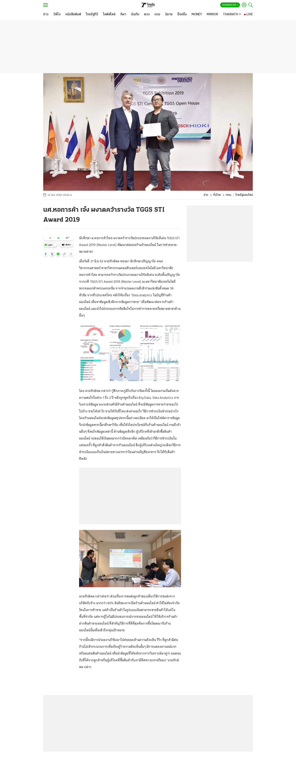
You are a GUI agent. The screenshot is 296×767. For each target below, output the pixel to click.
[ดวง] (147, 14)
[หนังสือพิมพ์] (73, 14)
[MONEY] (197, 14)
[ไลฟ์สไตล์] (109, 14)
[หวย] (157, 14)
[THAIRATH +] (232, 14)
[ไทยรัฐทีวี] (92, 14)
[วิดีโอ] (57, 14)
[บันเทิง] (135, 14)
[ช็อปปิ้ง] (182, 14)
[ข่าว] (46, 14)
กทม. (229, 195)
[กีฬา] (123, 14)
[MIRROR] (212, 14)
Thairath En (230, 5)
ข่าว (206, 195)
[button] (45, 254)
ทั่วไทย (217, 195)
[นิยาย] (169, 14)
